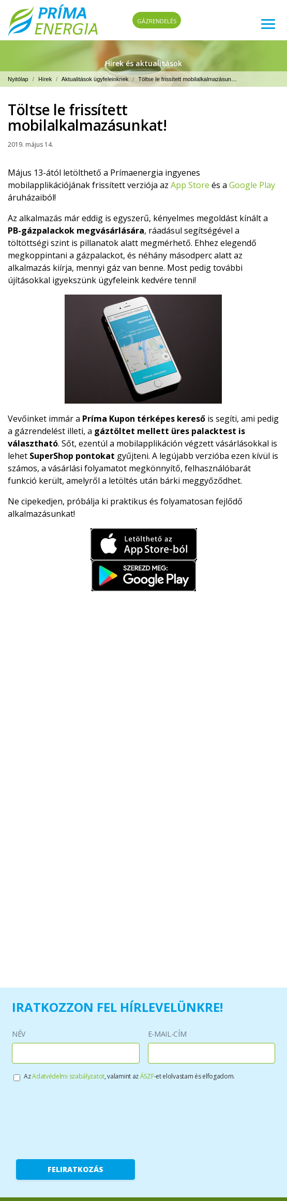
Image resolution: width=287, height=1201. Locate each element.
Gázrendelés (156, 21)
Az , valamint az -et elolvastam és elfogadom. (129, 1076)
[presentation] (94, 1118)
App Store (190, 185)
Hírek (45, 79)
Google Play (252, 185)
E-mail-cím (167, 1034)
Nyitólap (18, 79)
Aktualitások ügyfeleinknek (95, 79)
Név (18, 1034)
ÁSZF (147, 1076)
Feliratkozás (75, 1169)
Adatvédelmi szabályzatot (68, 1076)
